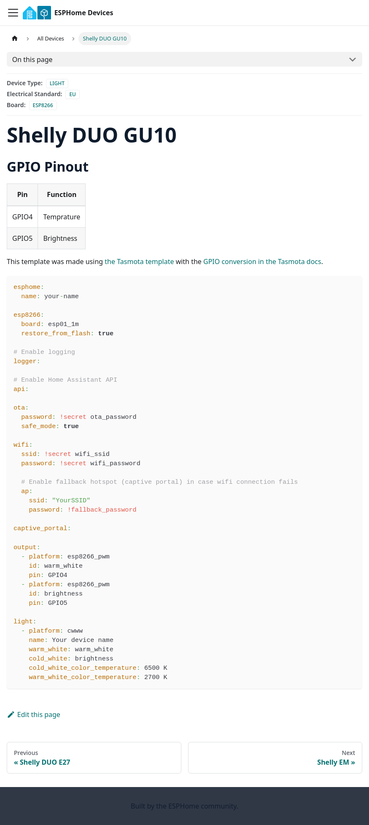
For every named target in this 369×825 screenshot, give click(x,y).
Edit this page (33, 714)
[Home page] (15, 38)
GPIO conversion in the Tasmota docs (262, 261)
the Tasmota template (139, 261)
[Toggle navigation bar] (13, 12)
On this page (32, 59)
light (57, 83)
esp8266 (43, 105)
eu (72, 94)
